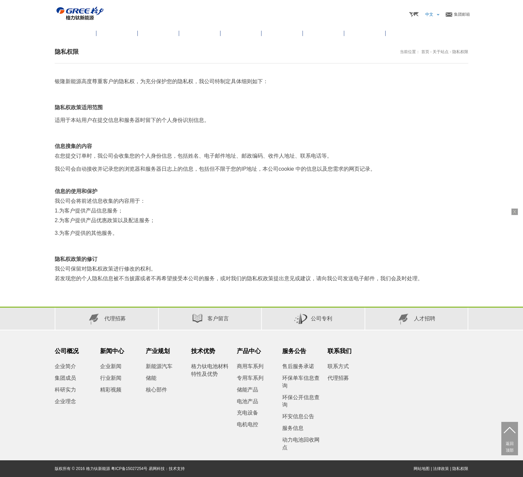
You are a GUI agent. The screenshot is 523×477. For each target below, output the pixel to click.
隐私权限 (460, 51)
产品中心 (249, 351)
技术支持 (177, 468)
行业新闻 (110, 378)
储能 (151, 378)
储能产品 (247, 389)
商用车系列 (250, 366)
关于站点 (441, 51)
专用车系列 (250, 378)
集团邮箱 (462, 14)
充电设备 (247, 413)
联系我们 (340, 351)
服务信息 (293, 428)
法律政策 (441, 468)
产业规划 (158, 351)
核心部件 (156, 389)
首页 (75, 33)
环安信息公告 (298, 416)
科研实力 (65, 389)
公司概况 (67, 351)
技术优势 (203, 351)
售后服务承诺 (298, 366)
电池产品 (247, 401)
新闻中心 (112, 351)
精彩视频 (110, 389)
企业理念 (65, 401)
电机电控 (247, 424)
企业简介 (65, 366)
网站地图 (422, 468)
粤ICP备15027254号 (129, 468)
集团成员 (65, 378)
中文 (429, 14)
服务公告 (294, 351)
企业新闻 (110, 366)
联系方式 (338, 366)
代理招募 (338, 378)
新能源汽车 (159, 366)
